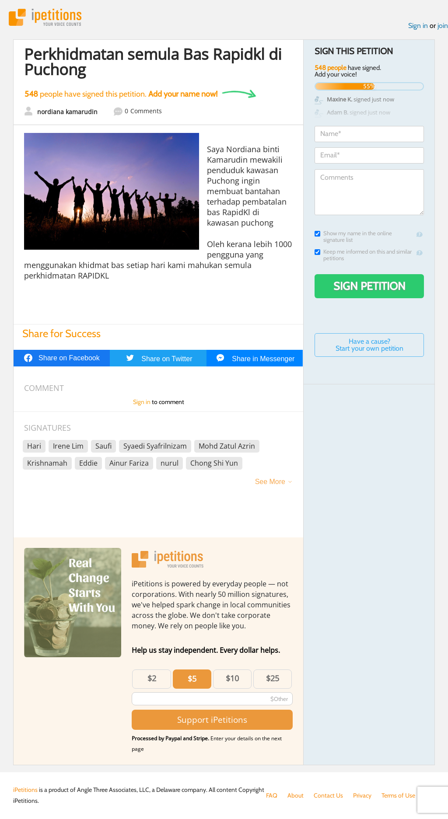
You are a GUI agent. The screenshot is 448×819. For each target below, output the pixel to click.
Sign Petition (369, 286)
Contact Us (328, 795)
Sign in (418, 25)
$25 (272, 678)
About (295, 795)
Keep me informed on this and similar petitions (363, 254)
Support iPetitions (212, 719)
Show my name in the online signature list (353, 236)
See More (270, 481)
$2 (151, 678)
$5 (192, 678)
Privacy (362, 795)
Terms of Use (398, 795)
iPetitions (45, 17)
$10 (232, 678)
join (443, 25)
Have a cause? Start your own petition (369, 344)
